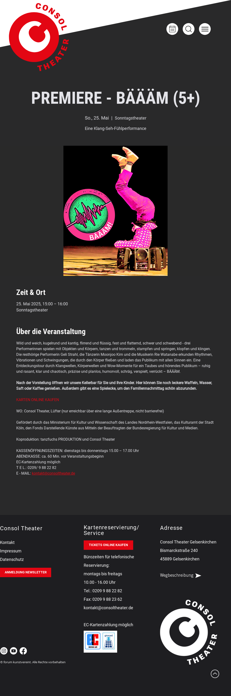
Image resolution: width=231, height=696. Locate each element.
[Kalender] (172, 29)
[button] (205, 29)
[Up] (188, 29)
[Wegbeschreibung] (185, 576)
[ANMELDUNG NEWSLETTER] (25, 572)
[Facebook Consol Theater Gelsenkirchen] (23, 651)
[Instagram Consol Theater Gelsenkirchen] (4, 651)
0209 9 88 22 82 (107, 590)
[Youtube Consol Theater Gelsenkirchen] (13, 651)
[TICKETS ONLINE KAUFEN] (108, 545)
